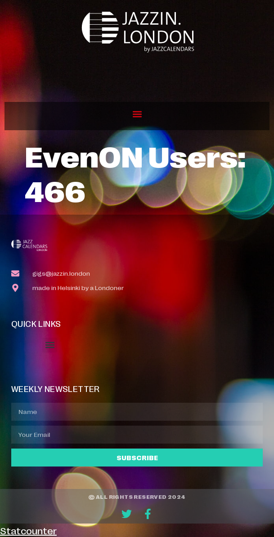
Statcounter (28, 530)
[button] (137, 113)
